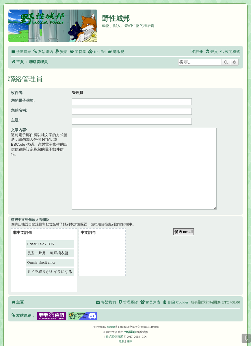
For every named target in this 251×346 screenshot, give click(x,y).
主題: (15, 120)
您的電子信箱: (23, 100)
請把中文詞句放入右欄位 (30, 211)
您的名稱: (19, 110)
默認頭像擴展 (114, 327)
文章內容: (19, 130)
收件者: (17, 92)
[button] (23, 306)
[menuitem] (43, 51)
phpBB (111, 317)
